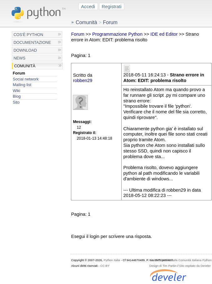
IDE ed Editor (164, 34)
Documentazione (32, 42)
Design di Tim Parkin (163, 265)
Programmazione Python (117, 34)
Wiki (16, 90)
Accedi (88, 6)
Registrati (111, 6)
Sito (16, 102)
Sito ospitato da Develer (195, 265)
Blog (17, 96)
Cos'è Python (28, 34)
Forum (19, 73)
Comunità (24, 66)
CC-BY (105, 265)
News (19, 58)
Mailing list (22, 84)
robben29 (82, 80)
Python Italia (111, 260)
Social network (26, 79)
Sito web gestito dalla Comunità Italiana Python (180, 260)
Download (25, 50)
